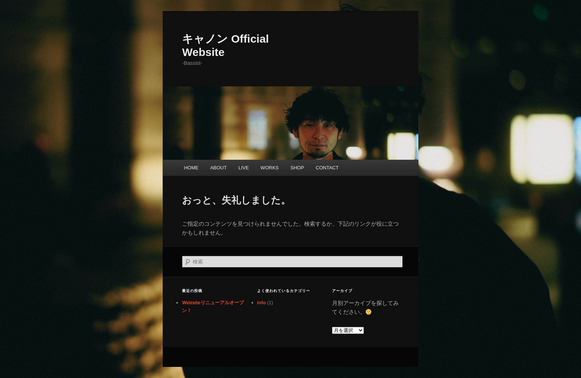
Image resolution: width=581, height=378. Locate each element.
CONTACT (327, 167)
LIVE (243, 167)
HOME (191, 167)
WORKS (269, 167)
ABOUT (218, 167)
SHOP (297, 167)
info (261, 302)
